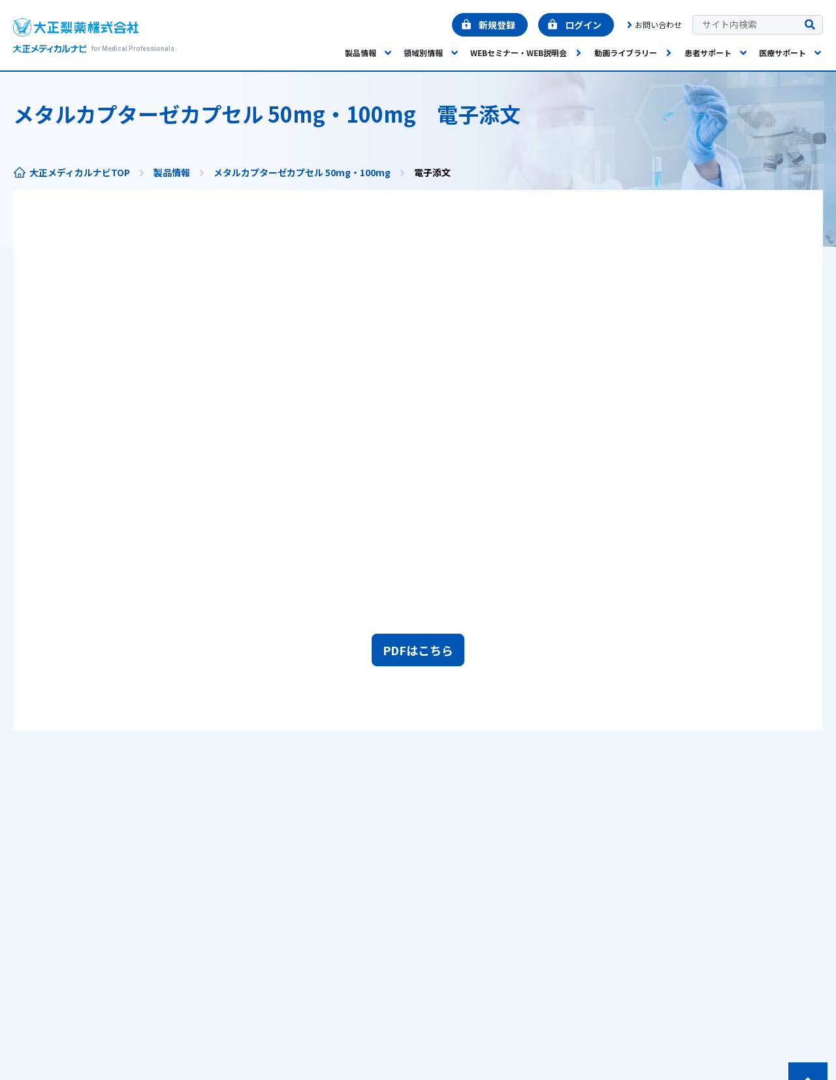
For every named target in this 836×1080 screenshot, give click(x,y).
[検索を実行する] (810, 25)
